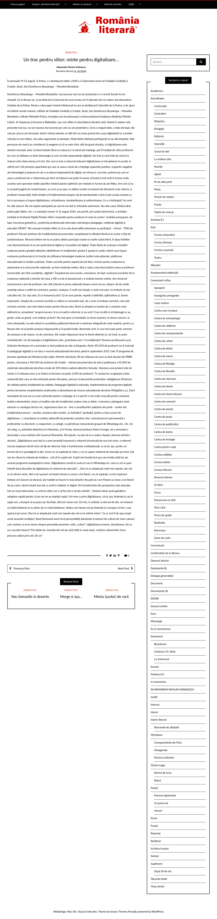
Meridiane (156, 735)
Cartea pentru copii (165, 447)
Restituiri (156, 841)
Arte (153, 227)
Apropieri (159, 288)
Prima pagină (18, 4)
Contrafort (160, 113)
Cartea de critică (163, 341)
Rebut (157, 780)
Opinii (157, 174)
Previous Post (21, 568)
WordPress (157, 911)
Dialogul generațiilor (162, 575)
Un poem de (161, 803)
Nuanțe (158, 166)
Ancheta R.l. (157, 219)
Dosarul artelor (159, 606)
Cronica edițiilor (163, 454)
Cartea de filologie (164, 363)
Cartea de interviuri (165, 378)
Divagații (159, 128)
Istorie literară (159, 719)
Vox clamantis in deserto (30, 596)
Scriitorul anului (159, 848)
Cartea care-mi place (165, 310)
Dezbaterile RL (159, 568)
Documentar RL (159, 591)
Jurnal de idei (161, 151)
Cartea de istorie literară (168, 394)
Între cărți (159, 507)
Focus (157, 492)
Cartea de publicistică (166, 424)
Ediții (131, 4)
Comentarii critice (161, 280)
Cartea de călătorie (165, 325)
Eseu (153, 613)
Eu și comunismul (160, 629)
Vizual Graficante (87, 911)
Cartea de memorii (164, 401)
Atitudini (155, 265)
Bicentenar (160, 644)
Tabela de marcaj (163, 212)
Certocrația (160, 106)
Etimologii (156, 621)
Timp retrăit (157, 886)
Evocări (155, 666)
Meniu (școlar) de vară (112, 596)
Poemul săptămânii (165, 795)
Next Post (123, 568)
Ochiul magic (158, 765)
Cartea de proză (163, 416)
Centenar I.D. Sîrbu (164, 651)
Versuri (158, 810)
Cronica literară (162, 469)
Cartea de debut (163, 348)
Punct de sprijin (163, 515)
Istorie (154, 712)
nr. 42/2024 (80, 71)
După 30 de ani (162, 871)
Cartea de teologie (164, 439)
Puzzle (157, 204)
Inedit (154, 697)
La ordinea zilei (162, 159)
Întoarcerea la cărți (164, 500)
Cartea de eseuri (163, 356)
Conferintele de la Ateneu (165, 553)
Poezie (154, 788)
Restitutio (159, 522)
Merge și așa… (71, 596)
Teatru (157, 257)
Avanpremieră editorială (164, 272)
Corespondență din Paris (168, 742)
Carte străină (161, 303)
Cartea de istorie (163, 386)
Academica (157, 91)
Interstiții (159, 144)
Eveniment (157, 636)
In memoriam (158, 681)
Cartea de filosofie (164, 371)
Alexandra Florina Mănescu (71, 67)
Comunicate (157, 545)
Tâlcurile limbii (159, 879)
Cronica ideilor (162, 462)
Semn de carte (162, 538)
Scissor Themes (118, 911)
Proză (154, 818)
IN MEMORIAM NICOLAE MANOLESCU (172, 689)
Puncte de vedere (164, 197)
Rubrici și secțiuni (82, 4)
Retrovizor (160, 530)
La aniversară (161, 659)
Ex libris (158, 484)
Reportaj (155, 833)
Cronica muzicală (163, 250)
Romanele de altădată (166, 727)
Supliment (156, 863)
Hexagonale (160, 750)
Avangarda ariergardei (166, 295)
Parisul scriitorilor (164, 757)
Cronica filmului (163, 242)
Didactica (71, 52)
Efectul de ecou (162, 772)
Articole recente (112, 4)
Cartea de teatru (163, 432)
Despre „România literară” (46, 4)
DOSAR (155, 598)
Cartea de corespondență (168, 333)
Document (157, 583)
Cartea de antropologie (167, 318)
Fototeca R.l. (158, 674)
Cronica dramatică (164, 234)
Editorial (159, 136)
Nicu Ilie (71, 911)
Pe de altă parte (163, 182)
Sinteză (155, 856)
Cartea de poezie (163, 409)
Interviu (155, 704)
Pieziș (157, 189)
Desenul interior (163, 477)
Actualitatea (157, 98)
